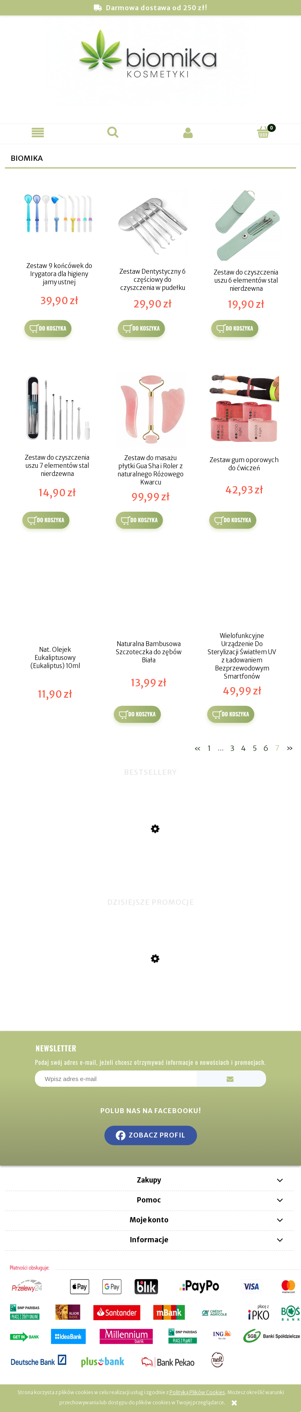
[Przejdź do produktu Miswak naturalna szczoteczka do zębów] (150, 872)
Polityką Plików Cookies (197, 1392)
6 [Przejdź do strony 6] (266, 747)
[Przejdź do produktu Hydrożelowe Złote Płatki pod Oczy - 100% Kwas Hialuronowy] (150, 1000)
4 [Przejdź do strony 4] (243, 747)
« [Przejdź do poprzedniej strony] (197, 747)
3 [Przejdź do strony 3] (232, 747)
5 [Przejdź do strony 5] (255, 747)
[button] (37, 132)
